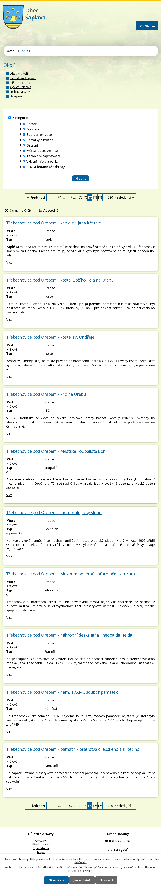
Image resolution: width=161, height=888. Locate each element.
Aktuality (41, 840)
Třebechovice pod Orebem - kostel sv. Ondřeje (50, 337)
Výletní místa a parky (42, 161)
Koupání (16, 96)
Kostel (49, 296)
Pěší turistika (20, 83)
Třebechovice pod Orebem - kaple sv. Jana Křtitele (53, 223)
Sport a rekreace (39, 135)
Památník (51, 766)
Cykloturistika (20, 87)
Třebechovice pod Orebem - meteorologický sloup (54, 512)
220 (110, 197)
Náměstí (50, 708)
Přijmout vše (56, 880)
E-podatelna (41, 848)
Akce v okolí (19, 73)
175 (79, 197)
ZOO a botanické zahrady (45, 167)
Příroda (32, 124)
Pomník (50, 651)
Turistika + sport (23, 78)
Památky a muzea (39, 140)
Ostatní (32, 145)
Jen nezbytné (82, 880)
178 (95, 197)
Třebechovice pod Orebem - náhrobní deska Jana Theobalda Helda (69, 635)
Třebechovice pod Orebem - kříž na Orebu (46, 394)
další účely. (81, 862)
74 (59, 197)
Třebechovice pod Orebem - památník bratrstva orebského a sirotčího (72, 749)
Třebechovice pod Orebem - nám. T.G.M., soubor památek (62, 692)
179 (100, 197)
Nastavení (106, 880)
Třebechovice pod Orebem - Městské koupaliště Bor (55, 451)
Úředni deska (41, 844)
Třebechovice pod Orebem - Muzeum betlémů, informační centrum (70, 574)
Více (9, 262)
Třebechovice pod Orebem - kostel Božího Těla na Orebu (60, 280)
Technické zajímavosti (43, 156)
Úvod (10, 51)
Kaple (48, 239)
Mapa (41, 852)
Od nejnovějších (21, 210)
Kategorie (20, 118)
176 (84, 197)
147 (69, 197)
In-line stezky (20, 91)
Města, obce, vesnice (42, 151)
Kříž (47, 410)
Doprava (32, 129)
